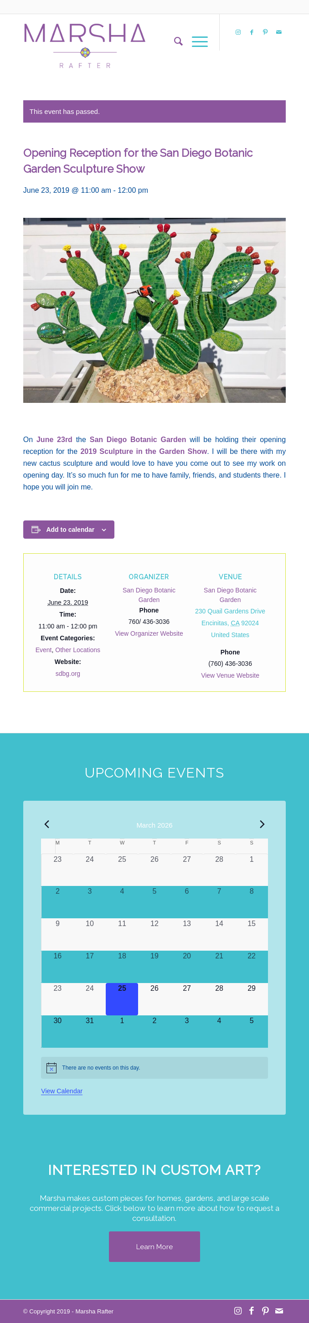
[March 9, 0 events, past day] (57, 934)
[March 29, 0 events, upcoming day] (252, 999)
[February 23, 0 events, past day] (57, 870)
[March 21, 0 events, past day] (219, 967)
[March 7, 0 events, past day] (219, 902)
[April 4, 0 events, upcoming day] (219, 1031)
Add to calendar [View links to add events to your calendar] (70, 529)
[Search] (174, 41)
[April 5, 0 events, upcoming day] (252, 1031)
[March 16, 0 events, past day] (57, 967)
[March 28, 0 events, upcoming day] (219, 999)
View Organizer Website (149, 633)
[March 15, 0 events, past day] (252, 934)
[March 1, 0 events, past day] (252, 870)
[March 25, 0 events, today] (122, 999)
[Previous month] (46, 824)
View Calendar (61, 1091)
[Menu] (195, 41)
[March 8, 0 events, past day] (252, 902)
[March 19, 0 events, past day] (154, 967)
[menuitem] (174, 41)
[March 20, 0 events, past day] (187, 967)
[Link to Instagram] (238, 32)
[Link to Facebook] (251, 32)
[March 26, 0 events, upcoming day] (154, 999)
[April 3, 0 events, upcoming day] (187, 1031)
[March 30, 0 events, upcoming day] (57, 1031)
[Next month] (262, 824)
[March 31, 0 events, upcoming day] (89, 1031)
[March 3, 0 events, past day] (89, 902)
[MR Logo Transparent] (128, 41)
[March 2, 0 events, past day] (57, 902)
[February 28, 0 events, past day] (219, 870)
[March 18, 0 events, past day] (122, 967)
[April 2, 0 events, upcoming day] (154, 1031)
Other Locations (77, 650)
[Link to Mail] (279, 32)
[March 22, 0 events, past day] (252, 967)
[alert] (154, 1068)
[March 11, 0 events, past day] (122, 934)
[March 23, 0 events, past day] (57, 999)
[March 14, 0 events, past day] (219, 934)
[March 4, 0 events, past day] (122, 902)
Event (44, 650)
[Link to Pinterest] (265, 32)
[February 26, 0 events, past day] (154, 870)
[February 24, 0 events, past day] (89, 870)
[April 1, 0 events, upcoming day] (122, 1031)
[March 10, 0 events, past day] (89, 934)
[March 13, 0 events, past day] (187, 934)
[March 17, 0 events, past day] (89, 967)
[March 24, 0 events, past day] (89, 999)
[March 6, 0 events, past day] (187, 902)
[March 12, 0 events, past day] (154, 934)
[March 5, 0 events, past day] (154, 902)
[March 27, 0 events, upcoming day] (187, 999)
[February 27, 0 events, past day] (187, 870)
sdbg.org (68, 673)
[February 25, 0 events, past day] (122, 870)
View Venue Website (230, 675)
